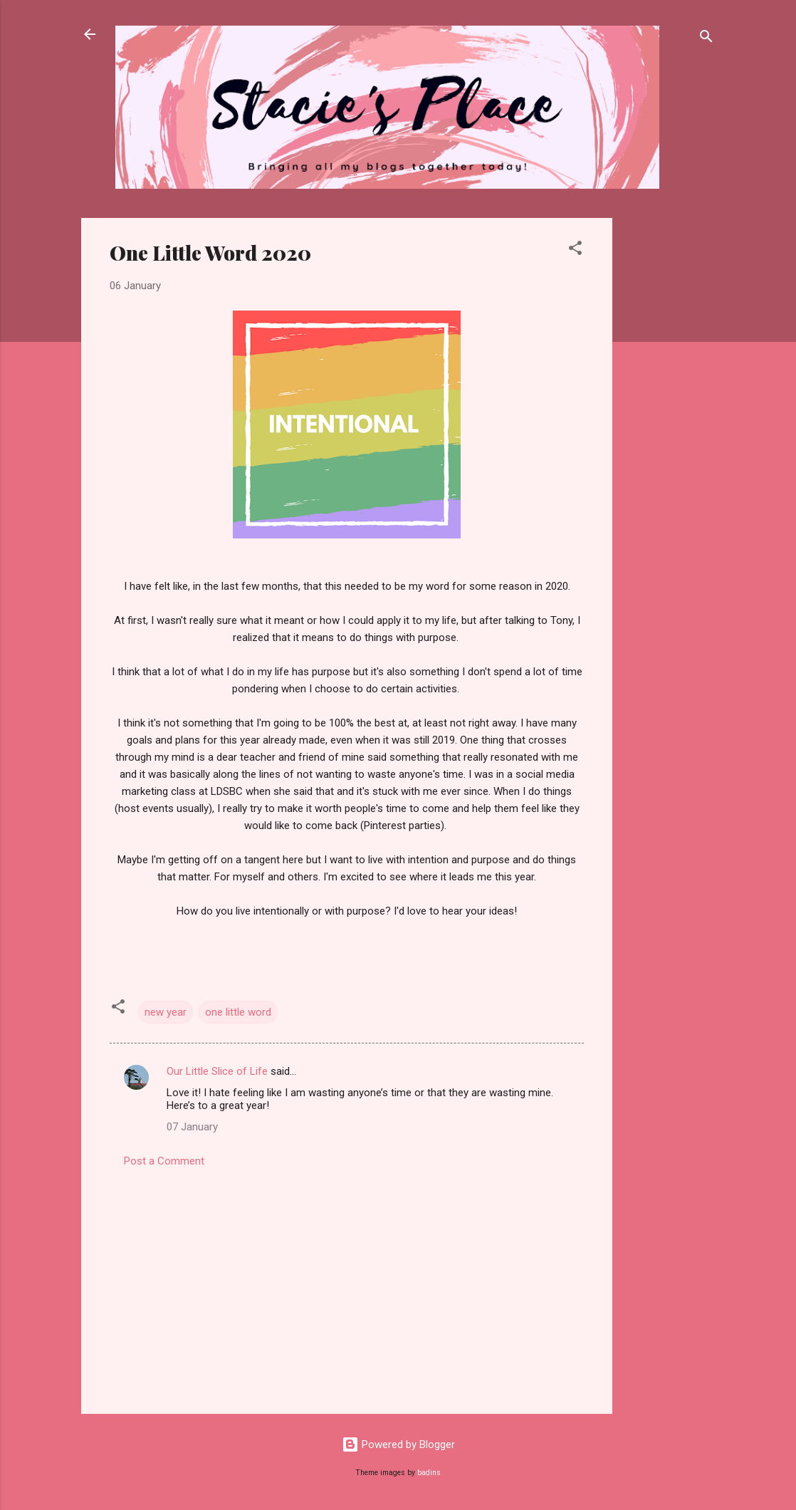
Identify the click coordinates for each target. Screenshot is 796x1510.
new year (166, 1012)
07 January (192, 1126)
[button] (575, 250)
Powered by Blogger (398, 1444)
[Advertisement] (669, 431)
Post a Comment (164, 1161)
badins (429, 1472)
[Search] (706, 39)
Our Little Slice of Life (217, 1071)
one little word (238, 1012)
